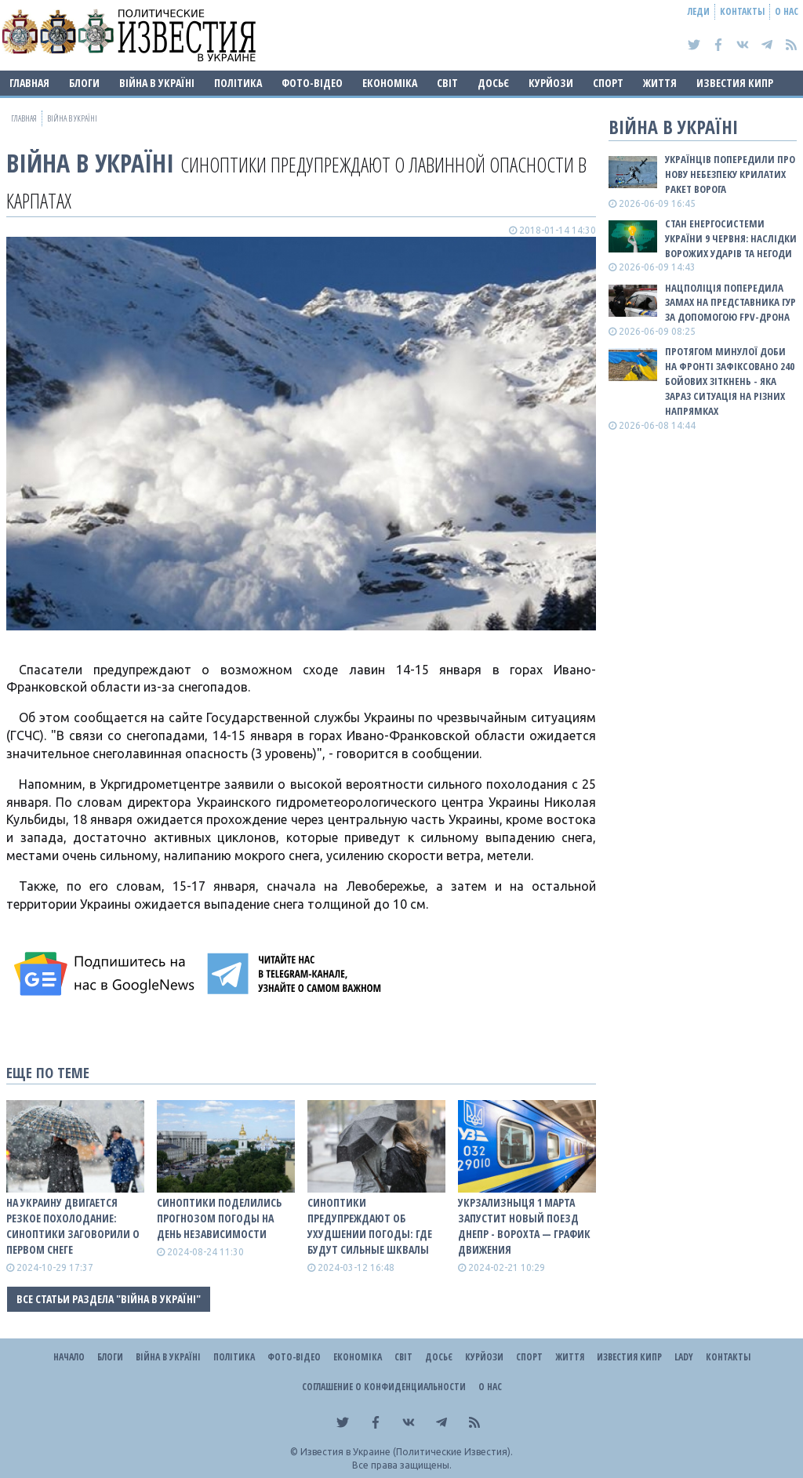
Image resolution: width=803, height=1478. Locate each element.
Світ (447, 82)
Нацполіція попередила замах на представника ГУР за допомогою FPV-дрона (730, 303)
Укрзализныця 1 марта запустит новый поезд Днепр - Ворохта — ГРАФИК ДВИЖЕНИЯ (524, 1226)
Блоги (84, 82)
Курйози (551, 82)
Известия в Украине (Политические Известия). (406, 1452)
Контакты (742, 11)
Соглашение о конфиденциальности (384, 1386)
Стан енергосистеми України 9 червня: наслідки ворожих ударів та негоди (731, 238)
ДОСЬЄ (493, 82)
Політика (238, 82)
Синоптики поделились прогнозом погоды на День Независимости (219, 1218)
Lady (683, 1357)
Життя (660, 82)
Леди (699, 11)
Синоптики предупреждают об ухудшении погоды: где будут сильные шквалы (369, 1226)
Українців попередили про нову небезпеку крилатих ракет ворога (730, 174)
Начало (69, 1357)
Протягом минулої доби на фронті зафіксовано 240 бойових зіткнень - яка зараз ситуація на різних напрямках (729, 380)
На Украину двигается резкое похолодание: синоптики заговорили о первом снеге (73, 1226)
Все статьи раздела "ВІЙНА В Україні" (108, 1298)
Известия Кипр (734, 82)
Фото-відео (312, 82)
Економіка (389, 82)
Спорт (608, 82)
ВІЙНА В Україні (156, 82)
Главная (29, 82)
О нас (786, 11)
